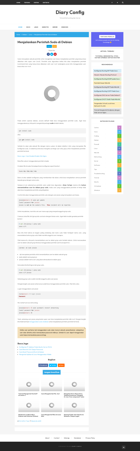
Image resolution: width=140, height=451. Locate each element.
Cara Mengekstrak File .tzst (50, 393)
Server (96, 161)
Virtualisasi (97, 186)
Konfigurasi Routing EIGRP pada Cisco (107, 79)
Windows (97, 190)
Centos (96, 127)
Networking (98, 157)
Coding (96, 136)
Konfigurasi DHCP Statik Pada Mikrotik (107, 99)
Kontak (36, 2)
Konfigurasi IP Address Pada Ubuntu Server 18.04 (35, 347)
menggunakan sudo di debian (39, 322)
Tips (95, 169)
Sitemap (67, 438)
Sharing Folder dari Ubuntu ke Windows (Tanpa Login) (73, 415)
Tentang (27, 2)
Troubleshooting (99, 173)
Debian (49, 46)
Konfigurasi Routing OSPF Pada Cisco (106, 91)
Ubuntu (96, 182)
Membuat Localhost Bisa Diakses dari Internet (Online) (27, 415)
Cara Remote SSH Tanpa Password (31, 349)
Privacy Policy (90, 438)
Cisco (96, 132)
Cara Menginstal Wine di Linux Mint (50, 415)
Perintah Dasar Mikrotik (102, 83)
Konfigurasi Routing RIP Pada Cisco (106, 71)
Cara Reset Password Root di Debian (31, 352)
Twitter (53, 365)
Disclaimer (77, 438)
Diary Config (77, 446)
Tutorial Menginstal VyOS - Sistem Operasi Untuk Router (107, 57)
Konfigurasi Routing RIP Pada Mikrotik (106, 87)
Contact (56, 438)
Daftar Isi (46, 2)
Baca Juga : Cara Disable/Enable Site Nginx (32, 156)
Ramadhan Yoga (24, 421)
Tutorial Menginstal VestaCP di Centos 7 (28, 394)
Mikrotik (96, 153)
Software (97, 165)
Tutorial (96, 178)
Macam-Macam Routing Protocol (105, 75)
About (47, 438)
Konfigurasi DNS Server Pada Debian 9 (107, 95)
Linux (54, 46)
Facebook (43, 365)
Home (18, 2)
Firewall (96, 144)
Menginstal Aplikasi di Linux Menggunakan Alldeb (35, 354)
